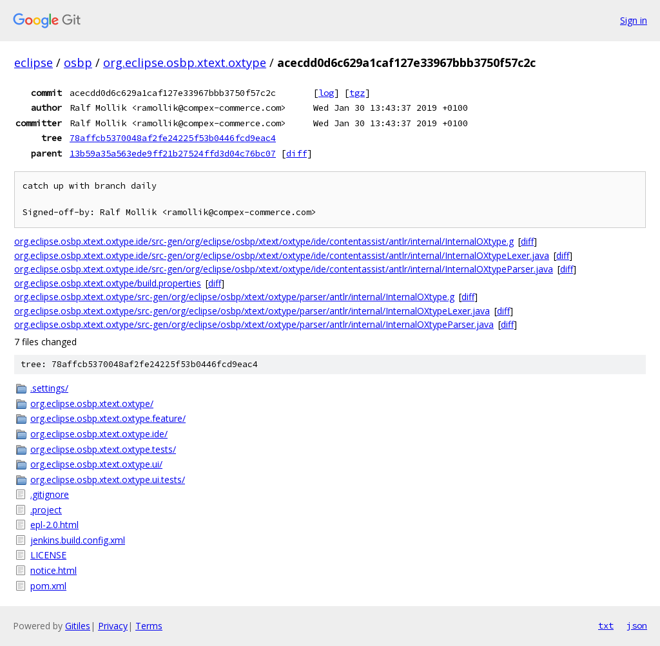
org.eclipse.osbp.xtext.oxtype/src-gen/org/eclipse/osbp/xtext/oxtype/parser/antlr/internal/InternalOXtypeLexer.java (252, 311)
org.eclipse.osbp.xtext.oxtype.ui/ (96, 464)
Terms (148, 626)
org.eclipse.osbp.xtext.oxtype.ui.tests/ (107, 479)
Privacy (113, 626)
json (636, 625)
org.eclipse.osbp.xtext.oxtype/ (91, 403)
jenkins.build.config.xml (77, 540)
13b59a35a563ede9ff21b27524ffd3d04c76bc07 (173, 153)
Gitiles (77, 626)
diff (296, 153)
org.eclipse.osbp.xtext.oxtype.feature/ (108, 418)
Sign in (633, 20)
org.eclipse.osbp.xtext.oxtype (184, 62)
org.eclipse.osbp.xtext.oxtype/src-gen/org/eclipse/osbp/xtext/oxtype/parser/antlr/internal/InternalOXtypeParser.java (254, 324)
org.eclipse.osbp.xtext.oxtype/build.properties (107, 283)
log (326, 93)
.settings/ (49, 388)
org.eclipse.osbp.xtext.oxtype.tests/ (103, 449)
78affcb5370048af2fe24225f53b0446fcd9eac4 (173, 138)
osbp (78, 62)
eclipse (33, 62)
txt (606, 625)
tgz (357, 93)
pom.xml (48, 586)
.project (46, 510)
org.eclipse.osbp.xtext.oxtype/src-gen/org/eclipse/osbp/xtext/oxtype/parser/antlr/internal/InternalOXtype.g (234, 296)
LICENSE (48, 555)
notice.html (53, 570)
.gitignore (49, 494)
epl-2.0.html (54, 524)
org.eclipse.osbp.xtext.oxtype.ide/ (99, 434)
